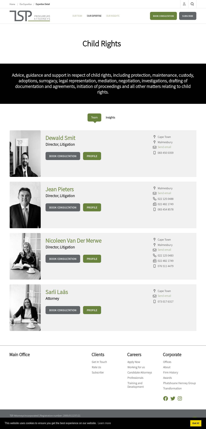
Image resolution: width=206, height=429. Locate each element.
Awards (167, 378)
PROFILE (92, 156)
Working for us (136, 367)
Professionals (135, 378)
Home (13, 4)
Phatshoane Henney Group (179, 383)
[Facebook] (166, 398)
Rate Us (96, 367)
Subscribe (98, 372)
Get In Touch (99, 362)
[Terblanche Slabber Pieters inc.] (30, 15)
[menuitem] (77, 16)
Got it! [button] (195, 423)
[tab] (94, 117)
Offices (167, 362)
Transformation (172, 388)
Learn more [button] (104, 423)
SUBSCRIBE (187, 16)
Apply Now (133, 362)
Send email (164, 147)
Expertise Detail (43, 4)
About (166, 367)
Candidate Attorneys (139, 372)
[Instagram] (181, 398)
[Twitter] (174, 398)
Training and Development (135, 385)
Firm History (170, 372)
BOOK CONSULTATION (163, 16)
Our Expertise (26, 4)
